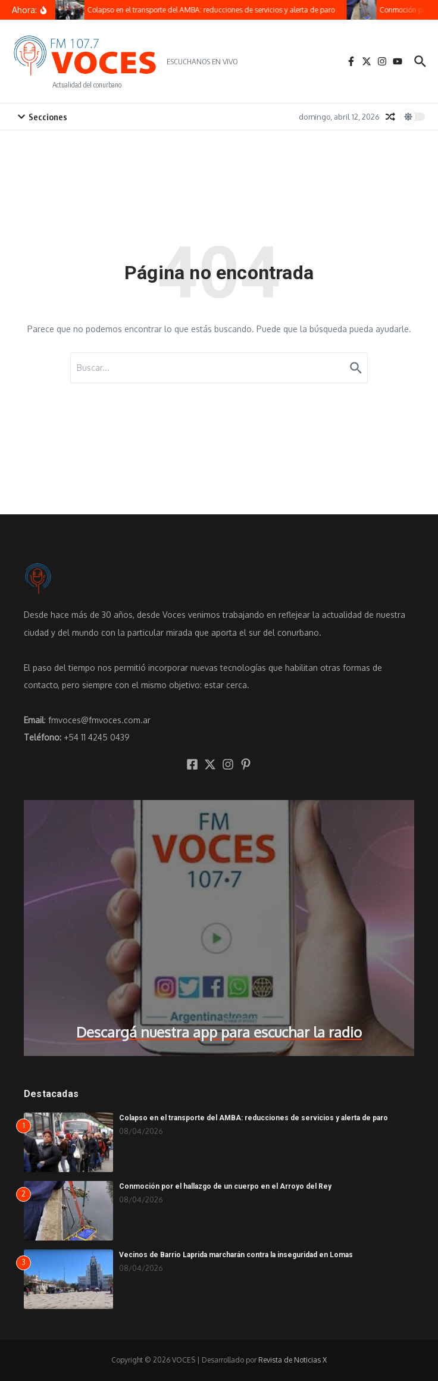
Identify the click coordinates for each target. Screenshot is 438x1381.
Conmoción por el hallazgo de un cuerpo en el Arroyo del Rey (225, 1186)
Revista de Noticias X (292, 1359)
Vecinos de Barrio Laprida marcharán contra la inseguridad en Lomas (236, 1255)
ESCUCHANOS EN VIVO (202, 61)
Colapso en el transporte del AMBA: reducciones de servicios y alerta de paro (253, 1118)
